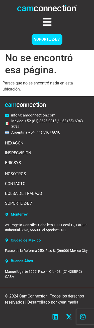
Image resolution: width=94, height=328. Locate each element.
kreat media (68, 302)
